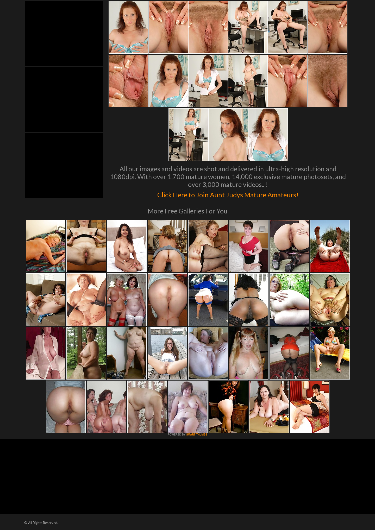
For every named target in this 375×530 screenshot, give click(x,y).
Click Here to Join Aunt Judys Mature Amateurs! (227, 193)
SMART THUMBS (196, 434)
